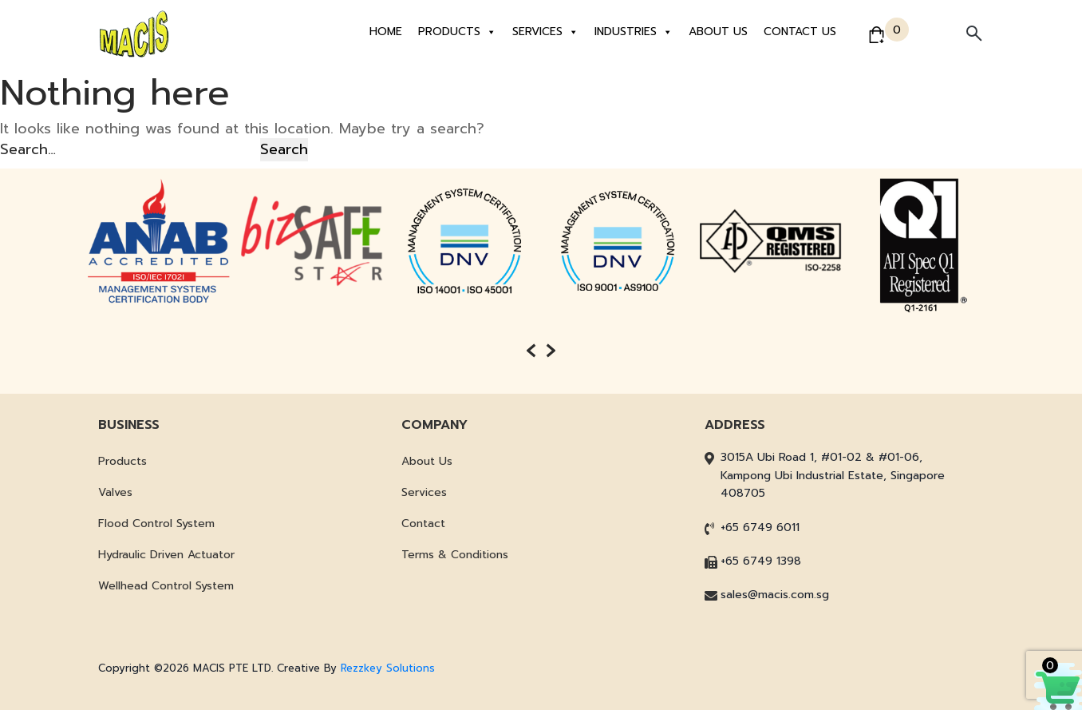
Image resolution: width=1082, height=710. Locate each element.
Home (385, 31)
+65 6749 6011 (760, 527)
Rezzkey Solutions (388, 668)
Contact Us (800, 31)
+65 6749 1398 (761, 561)
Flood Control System (156, 523)
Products (457, 32)
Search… (28, 149)
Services (545, 32)
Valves (115, 492)
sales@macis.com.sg (775, 594)
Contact (423, 523)
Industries (633, 32)
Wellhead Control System (166, 585)
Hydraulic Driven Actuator (166, 554)
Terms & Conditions (454, 554)
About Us (718, 31)
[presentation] (531, 350)
